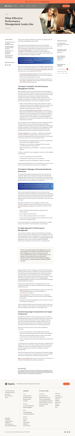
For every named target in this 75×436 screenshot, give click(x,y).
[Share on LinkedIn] (5, 65)
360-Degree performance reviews (33, 110)
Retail (56, 407)
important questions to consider (25, 205)
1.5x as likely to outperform (26, 80)
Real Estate (57, 405)
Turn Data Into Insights (43, 404)
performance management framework (43, 69)
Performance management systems (28, 73)
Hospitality (57, 400)
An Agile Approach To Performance (9, 52)
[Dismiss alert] (73, 1)
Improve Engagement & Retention (45, 400)
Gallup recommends (24, 289)
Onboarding (25, 400)
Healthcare (57, 398)
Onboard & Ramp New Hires (44, 397)
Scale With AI (41, 405)
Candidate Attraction (27, 395)
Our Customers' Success (10, 392)
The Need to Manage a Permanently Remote (9, 47)
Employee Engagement (27, 407)
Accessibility (7, 418)
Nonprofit (57, 403)
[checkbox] (63, 73)
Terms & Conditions (9, 421)
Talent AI (25, 420)
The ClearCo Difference (10, 390)
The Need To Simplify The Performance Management (10, 43)
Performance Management (28, 405)
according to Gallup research (25, 50)
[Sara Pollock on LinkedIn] (24, 368)
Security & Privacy (26, 425)
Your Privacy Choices (9, 424)
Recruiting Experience (27, 397)
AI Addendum (7, 422)
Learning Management (27, 412)
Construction (57, 395)
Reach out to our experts (24, 358)
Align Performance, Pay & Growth (45, 402)
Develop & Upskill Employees (45, 399)
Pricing (6, 397)
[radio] (58, 73)
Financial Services (58, 397)
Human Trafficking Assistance (10, 425)
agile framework (45, 237)
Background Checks (27, 399)
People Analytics (26, 422)
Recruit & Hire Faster (43, 395)
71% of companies (24, 294)
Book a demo (66, 383)
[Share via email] (9, 65)
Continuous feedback (23, 133)
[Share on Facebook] (7, 65)
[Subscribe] (67, 69)
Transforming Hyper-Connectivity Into (9, 56)
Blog (6, 14)
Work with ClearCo (8, 395)
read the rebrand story (44, 1)
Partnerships (7, 394)
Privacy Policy (7, 419)
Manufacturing (58, 402)
